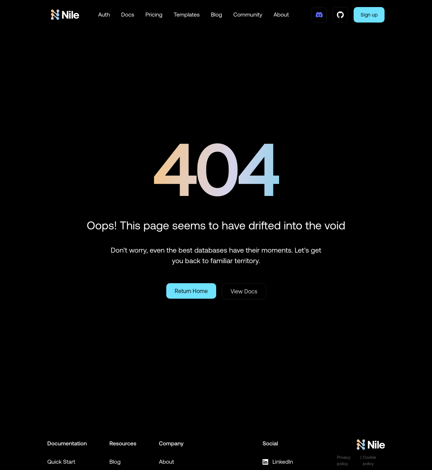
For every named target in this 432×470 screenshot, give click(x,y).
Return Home (191, 291)
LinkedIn (277, 462)
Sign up (369, 15)
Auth (104, 15)
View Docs (244, 291)
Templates (187, 15)
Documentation (67, 443)
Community (247, 15)
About (281, 15)
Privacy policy (343, 460)
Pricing (154, 15)
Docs (127, 15)
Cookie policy (369, 460)
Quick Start (61, 462)
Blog (216, 15)
